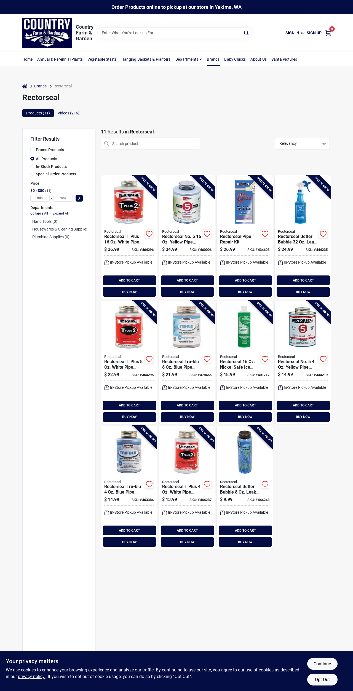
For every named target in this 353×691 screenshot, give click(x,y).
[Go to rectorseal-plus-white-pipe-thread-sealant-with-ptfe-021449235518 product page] (129, 362)
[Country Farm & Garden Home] (47, 33)
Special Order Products (56, 174)
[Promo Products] (32, 149)
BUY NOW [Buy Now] (129, 292)
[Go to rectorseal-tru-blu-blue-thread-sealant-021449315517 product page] (187, 362)
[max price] (63, 198)
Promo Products (50, 149)
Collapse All (39, 213)
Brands (213, 59)
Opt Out (322, 679)
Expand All (61, 213)
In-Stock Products (51, 166)
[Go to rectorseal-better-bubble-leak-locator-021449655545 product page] (245, 487)
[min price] (40, 198)
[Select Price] (79, 198)
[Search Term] (174, 32)
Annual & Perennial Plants (60, 59)
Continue (322, 663)
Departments (186, 59)
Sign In (292, 33)
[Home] (24, 86)
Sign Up (314, 33)
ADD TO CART (129, 280)
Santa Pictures (284, 59)
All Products (46, 158)
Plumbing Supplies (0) (50, 237)
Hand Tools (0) (44, 221)
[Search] (247, 32)
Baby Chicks (235, 59)
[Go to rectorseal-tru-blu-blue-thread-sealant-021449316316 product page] (129, 487)
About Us (258, 59)
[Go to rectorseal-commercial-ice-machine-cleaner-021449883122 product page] (245, 362)
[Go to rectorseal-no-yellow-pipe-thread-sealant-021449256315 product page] (303, 362)
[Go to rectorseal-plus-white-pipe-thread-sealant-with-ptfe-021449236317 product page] (187, 487)
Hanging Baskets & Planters (145, 59)
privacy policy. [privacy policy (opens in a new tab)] (32, 676)
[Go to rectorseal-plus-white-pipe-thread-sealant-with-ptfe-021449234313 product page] (129, 237)
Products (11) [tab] (38, 113)
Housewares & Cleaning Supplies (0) (63, 229)
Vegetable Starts (102, 59)
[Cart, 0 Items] (328, 33)
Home (27, 59)
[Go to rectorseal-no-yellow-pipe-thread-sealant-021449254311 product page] (187, 237)
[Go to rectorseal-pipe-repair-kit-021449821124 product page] (245, 237)
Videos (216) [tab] (68, 113)
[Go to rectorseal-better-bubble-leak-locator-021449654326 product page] (303, 237)
